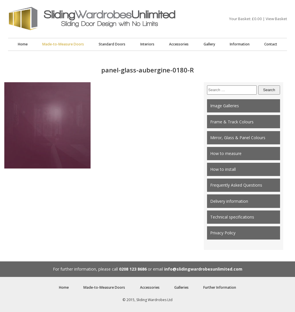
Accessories (179, 44)
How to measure (226, 153)
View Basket (276, 18)
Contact (270, 44)
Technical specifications (232, 217)
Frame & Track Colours (232, 122)
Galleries (181, 287)
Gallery (209, 44)
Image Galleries (224, 105)
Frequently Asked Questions (236, 185)
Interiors (147, 44)
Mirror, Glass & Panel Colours (237, 137)
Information (240, 44)
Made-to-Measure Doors (63, 44)
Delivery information (229, 201)
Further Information (219, 287)
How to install (223, 169)
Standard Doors (112, 44)
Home (23, 44)
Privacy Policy (222, 233)
